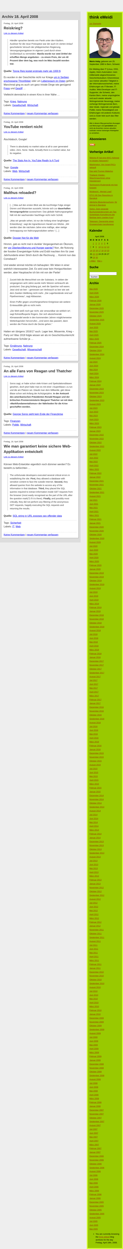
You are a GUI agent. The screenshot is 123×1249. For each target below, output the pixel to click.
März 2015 (94, 784)
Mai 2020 (93, 554)
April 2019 (94, 600)
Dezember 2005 (96, 1202)
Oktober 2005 (95, 1210)
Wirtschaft (32, 105)
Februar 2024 (95, 381)
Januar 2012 (95, 926)
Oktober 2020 (95, 534)
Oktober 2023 (95, 396)
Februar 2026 (95, 300)
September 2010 (96, 983)
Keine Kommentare (14, 113)
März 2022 (94, 469)
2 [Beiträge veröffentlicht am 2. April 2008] (96, 243)
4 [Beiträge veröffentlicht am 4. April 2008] (101, 243)
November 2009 (96, 1022)
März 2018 (94, 650)
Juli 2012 (93, 903)
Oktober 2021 (95, 488)
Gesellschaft (19, 105)
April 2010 (94, 1002)
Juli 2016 (93, 726)
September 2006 (96, 1168)
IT (13, 526)
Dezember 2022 (96, 435)
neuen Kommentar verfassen (42, 113)
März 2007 (94, 1145)
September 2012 (96, 895)
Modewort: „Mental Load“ (100, 191)
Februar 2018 (95, 653)
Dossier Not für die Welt (26, 238)
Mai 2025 (93, 331)
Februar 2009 (95, 1056)
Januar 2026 (95, 304)
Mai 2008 (93, 1091)
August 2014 (95, 811)
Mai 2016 (93, 734)
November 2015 (96, 757)
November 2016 (96, 711)
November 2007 (96, 1114)
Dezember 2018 (96, 615)
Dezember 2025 (96, 308)
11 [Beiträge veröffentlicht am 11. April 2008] (102, 247)
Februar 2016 (95, 745)
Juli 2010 (93, 991)
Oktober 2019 (95, 580)
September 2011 (96, 937)
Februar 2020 (95, 565)
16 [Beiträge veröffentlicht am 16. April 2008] (97, 250)
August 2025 (95, 323)
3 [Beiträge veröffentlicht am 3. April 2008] (98, 243)
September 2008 (96, 1075)
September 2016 (96, 719)
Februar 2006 (95, 1194)
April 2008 (94, 1095)
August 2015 (95, 765)
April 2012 (94, 914)
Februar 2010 (95, 1010)
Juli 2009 (93, 1037)
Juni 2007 (93, 1133)
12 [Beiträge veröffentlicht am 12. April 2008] (105, 247)
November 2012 (96, 887)
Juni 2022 (93, 458)
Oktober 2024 (95, 350)
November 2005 (96, 1206)
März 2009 (94, 1052)
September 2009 (96, 1029)
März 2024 (94, 377)
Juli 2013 (93, 861)
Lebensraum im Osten (53, 81)
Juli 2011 (93, 945)
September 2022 (96, 446)
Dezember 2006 (96, 1156)
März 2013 (94, 876)
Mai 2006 (93, 1183)
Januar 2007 (95, 1152)
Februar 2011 (95, 964)
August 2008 (95, 1079)
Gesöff (19, 88)
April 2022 (94, 465)
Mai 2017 (93, 688)
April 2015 (94, 780)
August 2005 (95, 1217)
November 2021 (96, 485)
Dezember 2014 (96, 795)
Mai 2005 (93, 1229)
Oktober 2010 (95, 979)
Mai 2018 (93, 642)
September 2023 (96, 400)
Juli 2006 (93, 1175)
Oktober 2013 (95, 849)
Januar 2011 (95, 968)
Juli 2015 (93, 768)
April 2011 (94, 956)
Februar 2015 (95, 788)
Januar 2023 (95, 431)
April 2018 (94, 646)
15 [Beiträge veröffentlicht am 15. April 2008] (94, 250)
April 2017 (94, 692)
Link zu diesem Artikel (14, 33)
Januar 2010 (95, 1014)
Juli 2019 (93, 592)
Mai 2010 (93, 999)
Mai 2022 (93, 461)
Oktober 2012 (95, 891)
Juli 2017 (93, 680)
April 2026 (94, 293)
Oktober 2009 (95, 1025)
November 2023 (96, 392)
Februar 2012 (95, 922)
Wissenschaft (34, 349)
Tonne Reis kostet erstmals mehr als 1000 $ (36, 71)
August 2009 (95, 1033)
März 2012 (94, 918)
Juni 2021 (93, 504)
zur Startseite (95, 23)
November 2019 (96, 577)
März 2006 (94, 1191)
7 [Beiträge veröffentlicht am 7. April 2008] (90, 247)
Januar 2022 (95, 477)
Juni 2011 (93, 949)
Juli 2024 (93, 362)
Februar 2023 (95, 427)
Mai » (99, 261)
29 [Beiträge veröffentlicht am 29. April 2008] (94, 257)
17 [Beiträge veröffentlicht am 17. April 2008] (99, 250)
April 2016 (94, 738)
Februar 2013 (95, 880)
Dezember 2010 (96, 972)
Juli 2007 (93, 1129)
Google (14, 167)
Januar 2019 (95, 611)
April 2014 (94, 826)
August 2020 (95, 542)
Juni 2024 (93, 366)
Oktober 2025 (95, 316)
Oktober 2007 (95, 1118)
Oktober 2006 (95, 1164)
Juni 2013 (93, 864)
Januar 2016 (95, 749)
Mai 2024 (93, 369)
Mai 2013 (93, 868)
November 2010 (96, 976)
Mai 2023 (93, 415)
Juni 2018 (93, 638)
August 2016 (95, 722)
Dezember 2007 (96, 1110)
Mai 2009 (93, 1045)
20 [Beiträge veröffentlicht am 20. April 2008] (108, 250)
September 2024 (96, 354)
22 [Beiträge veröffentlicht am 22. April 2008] (94, 254)
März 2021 (94, 515)
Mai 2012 (93, 910)
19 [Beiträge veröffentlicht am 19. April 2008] (105, 250)
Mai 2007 (93, 1137)
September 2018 (96, 627)
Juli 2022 (93, 454)
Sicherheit (15, 522)
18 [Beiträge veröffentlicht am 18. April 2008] (102, 250)
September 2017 (96, 673)
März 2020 (94, 561)
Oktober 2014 (95, 803)
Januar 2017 (95, 703)
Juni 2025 (93, 327)
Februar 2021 (95, 519)
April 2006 (94, 1187)
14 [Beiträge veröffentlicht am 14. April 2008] (91, 250)
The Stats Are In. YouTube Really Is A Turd (36, 160)
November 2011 (96, 930)
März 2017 (94, 696)
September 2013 (96, 853)
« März (92, 261)
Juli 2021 (93, 500)
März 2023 (94, 423)
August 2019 (95, 588)
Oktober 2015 (95, 761)
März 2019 (94, 604)
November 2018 (96, 619)
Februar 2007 (95, 1148)
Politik (15, 424)
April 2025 (94, 335)
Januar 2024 (95, 385)
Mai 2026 (93, 289)
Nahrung (22, 101)
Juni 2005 (93, 1225)
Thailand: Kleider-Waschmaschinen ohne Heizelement (99, 178)
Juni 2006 (93, 1179)
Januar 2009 (95, 1060)
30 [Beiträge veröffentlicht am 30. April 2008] (97, 257)
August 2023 (95, 404)
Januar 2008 (95, 1106)
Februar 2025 (95, 343)
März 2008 (94, 1098)
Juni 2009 (93, 1041)
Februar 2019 (95, 607)
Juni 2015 (93, 772)
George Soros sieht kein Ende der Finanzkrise (38, 414)
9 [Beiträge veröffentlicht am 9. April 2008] (96, 247)
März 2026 (94, 297)
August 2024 (95, 358)
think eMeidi (104, 1237)
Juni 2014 (93, 818)
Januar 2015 (95, 792)
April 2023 (94, 419)
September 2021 (96, 492)
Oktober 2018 (95, 623)
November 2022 (96, 438)
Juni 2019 (93, 596)
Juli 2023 (93, 408)
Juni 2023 (93, 412)
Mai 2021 (93, 508)
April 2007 (94, 1141)
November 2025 (96, 312)
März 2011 (94, 960)
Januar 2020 (95, 569)
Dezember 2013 (96, 841)
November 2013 (96, 845)
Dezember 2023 (96, 389)
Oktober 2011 (95, 933)
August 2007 (95, 1125)
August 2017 (95, 676)
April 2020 (94, 557)
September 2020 (96, 538)
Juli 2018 (93, 634)
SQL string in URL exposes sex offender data (37, 516)
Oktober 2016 (95, 715)
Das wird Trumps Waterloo (101, 171)
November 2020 (96, 531)
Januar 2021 (95, 523)
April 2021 (94, 511)
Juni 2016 (93, 730)
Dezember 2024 (96, 346)
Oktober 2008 (95, 1071)
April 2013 (94, 872)
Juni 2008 (93, 1087)
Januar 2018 (95, 657)
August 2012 (95, 899)
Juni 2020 (93, 550)
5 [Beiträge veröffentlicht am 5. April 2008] (104, 243)
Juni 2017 (93, 684)
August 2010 (95, 987)
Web (14, 171)
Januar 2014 (95, 838)
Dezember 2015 (96, 753)
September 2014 (96, 807)
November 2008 (96, 1068)
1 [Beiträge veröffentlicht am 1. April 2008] (93, 243)
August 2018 (95, 630)
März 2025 (94, 339)
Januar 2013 (95, 884)
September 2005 (96, 1214)
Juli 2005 (93, 1221)
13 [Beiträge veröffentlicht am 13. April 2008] (108, 247)
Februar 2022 (95, 473)
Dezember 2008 (96, 1064)
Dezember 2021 (96, 481)
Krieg (13, 101)
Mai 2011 (93, 953)
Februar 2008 (95, 1102)
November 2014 (96, 799)
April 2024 (94, 373)
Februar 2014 (95, 834)
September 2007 (96, 1121)
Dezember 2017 (96, 661)
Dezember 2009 (96, 1018)
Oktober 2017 (95, 669)
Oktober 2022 (95, 442)
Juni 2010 (93, 995)
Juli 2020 (93, 546)
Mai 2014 (93, 822)
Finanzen (15, 421)
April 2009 (94, 1048)
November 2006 (96, 1160)
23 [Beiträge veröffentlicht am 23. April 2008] (97, 254)
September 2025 (96, 320)
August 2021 (95, 496)
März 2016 (94, 742)
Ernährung (16, 346)
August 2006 (95, 1171)
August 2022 (95, 450)
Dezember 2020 (96, 527)
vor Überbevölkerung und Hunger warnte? (31, 247)
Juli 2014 (93, 815)
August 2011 (95, 941)
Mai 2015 (93, 776)
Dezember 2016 (96, 707)
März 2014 (94, 830)
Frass (7, 88)
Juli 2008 (93, 1083)
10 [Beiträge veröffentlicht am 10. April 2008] (99, 247)
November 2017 (96, 665)
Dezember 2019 (96, 573)
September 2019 (96, 584)
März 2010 (94, 1006)
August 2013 (95, 857)
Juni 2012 (93, 907)
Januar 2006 (95, 1198)
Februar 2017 (95, 699)
